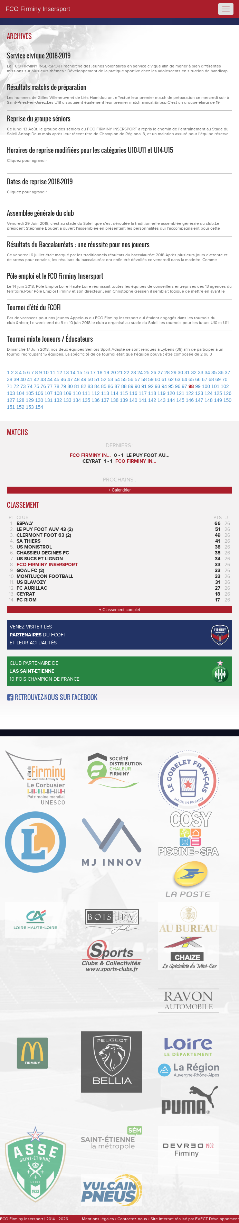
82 (83, 386)
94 (164, 386)
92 (151, 386)
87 (117, 386)
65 (191, 379)
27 (160, 372)
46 (63, 379)
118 (152, 393)
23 (133, 372)
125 (218, 393)
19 (106, 372)
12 (59, 372)
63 (178, 379)
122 (190, 393)
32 (194, 372)
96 (178, 386)
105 (30, 393)
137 (105, 400)
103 (11, 393)
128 (20, 400)
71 (9, 386)
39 (16, 379)
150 (227, 400)
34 (207, 372)
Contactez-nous (132, 1218)
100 (206, 386)
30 (180, 372)
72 (16, 386)
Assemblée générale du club (40, 213)
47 (70, 379)
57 (137, 379)
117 (143, 393)
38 (9, 379)
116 (133, 393)
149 (218, 400)
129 (30, 400)
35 (214, 372)
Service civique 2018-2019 (39, 55)
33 (200, 372)
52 (104, 379)
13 (66, 372)
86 (110, 386)
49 (83, 379)
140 (133, 400)
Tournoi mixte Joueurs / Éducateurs (50, 338)
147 (199, 400)
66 (198, 379)
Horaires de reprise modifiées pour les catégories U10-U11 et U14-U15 (90, 150)
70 (225, 379)
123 (199, 393)
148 (208, 400)
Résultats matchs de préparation (46, 87)
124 (208, 393)
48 (77, 379)
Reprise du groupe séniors (38, 118)
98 (191, 386)
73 (23, 386)
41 (29, 379)
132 (58, 400)
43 (43, 379)
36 (220, 372)
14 (73, 372)
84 (97, 386)
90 (137, 386)
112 (95, 393)
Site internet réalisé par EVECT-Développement (195, 1218)
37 (227, 372)
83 (90, 386)
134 (77, 400)
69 (218, 379)
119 (161, 393)
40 (23, 379)
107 (48, 393)
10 (46, 372)
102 (225, 386)
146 (190, 400)
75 (36, 386)
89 (130, 386)
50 (90, 379)
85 (104, 386)
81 (77, 386)
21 (120, 372)
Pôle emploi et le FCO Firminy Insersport (55, 276)
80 (70, 386)
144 (171, 400)
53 (110, 379)
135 (86, 400)
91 (144, 386)
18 (100, 372)
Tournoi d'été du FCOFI (34, 307)
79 (63, 386)
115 (124, 393)
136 (95, 400)
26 (153, 372)
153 (30, 407)
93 (157, 386)
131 (48, 400)
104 (20, 393)
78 (56, 386)
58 (144, 379)
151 (11, 407)
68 (211, 379)
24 (140, 372)
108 (58, 393)
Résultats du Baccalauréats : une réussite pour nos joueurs (78, 244)
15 (80, 372)
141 (143, 400)
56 (130, 379)
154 (39, 407)
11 (53, 372)
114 (114, 393)
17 (93, 372)
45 (56, 379)
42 (36, 379)
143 (161, 400)
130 (39, 400)
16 (86, 372)
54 (117, 379)
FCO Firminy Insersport (38, 9)
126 (227, 393)
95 (171, 386)
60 (157, 379)
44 (50, 379)
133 (67, 400)
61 (164, 379)
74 (29, 386)
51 (97, 379)
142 (152, 400)
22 (127, 372)
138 (114, 400)
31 (187, 372)
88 (124, 386)
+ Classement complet (119, 609)
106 (39, 393)
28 (167, 372)
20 (113, 372)
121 (180, 393)
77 (50, 386)
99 (198, 386)
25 (147, 372)
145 (180, 400)
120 (171, 393)
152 (20, 407)
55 (124, 379)
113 (105, 393)
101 (215, 386)
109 (67, 393)
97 (184, 386)
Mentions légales (98, 1218)
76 (43, 386)
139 (124, 400)
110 (77, 393)
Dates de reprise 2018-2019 (40, 181)
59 (151, 379)
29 (173, 372)
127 (11, 400)
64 (184, 379)
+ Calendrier (119, 490)
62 (171, 379)
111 (86, 393)
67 (205, 379)
